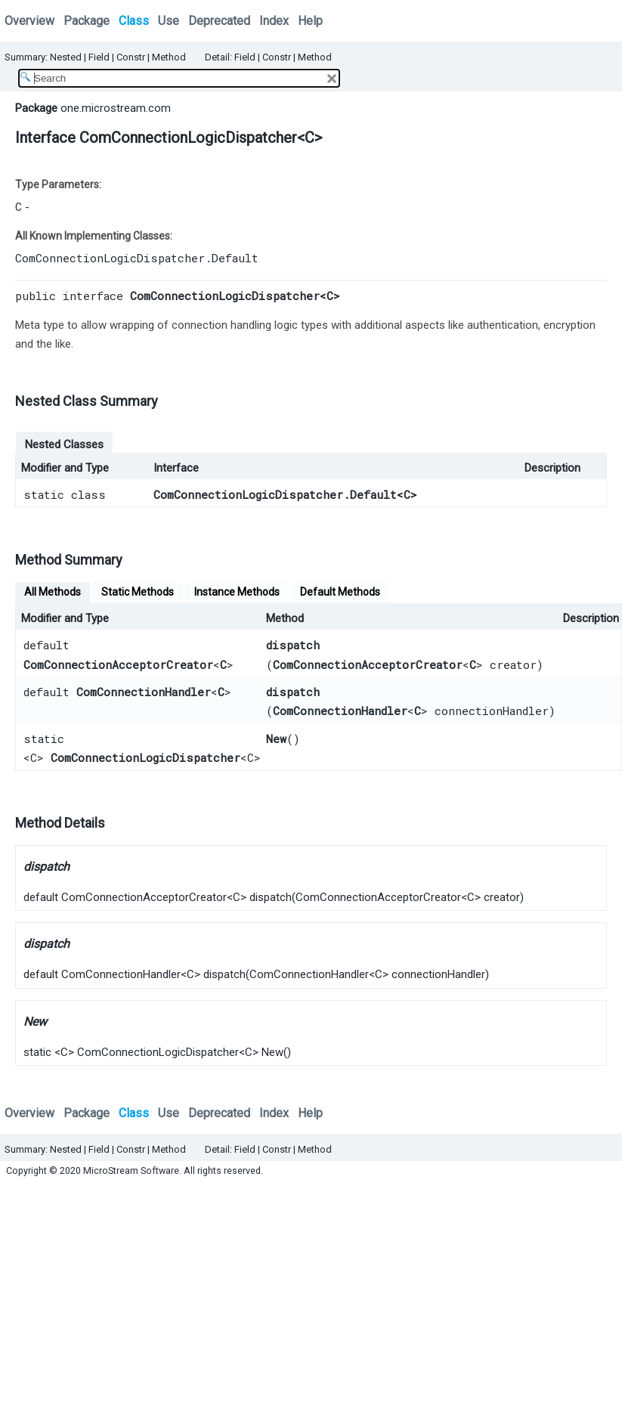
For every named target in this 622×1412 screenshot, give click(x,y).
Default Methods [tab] (340, 592)
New (276, 738)
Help (310, 21)
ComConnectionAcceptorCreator (118, 664)
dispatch (293, 644)
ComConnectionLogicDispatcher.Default (136, 257)
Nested (66, 57)
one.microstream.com (115, 108)
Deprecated (219, 21)
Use (168, 21)
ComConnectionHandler (143, 691)
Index (274, 21)
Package (86, 21)
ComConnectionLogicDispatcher (145, 757)
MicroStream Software (131, 1170)
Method (169, 57)
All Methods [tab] (52, 592)
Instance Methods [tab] (237, 592)
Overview (29, 21)
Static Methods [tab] (137, 592)
